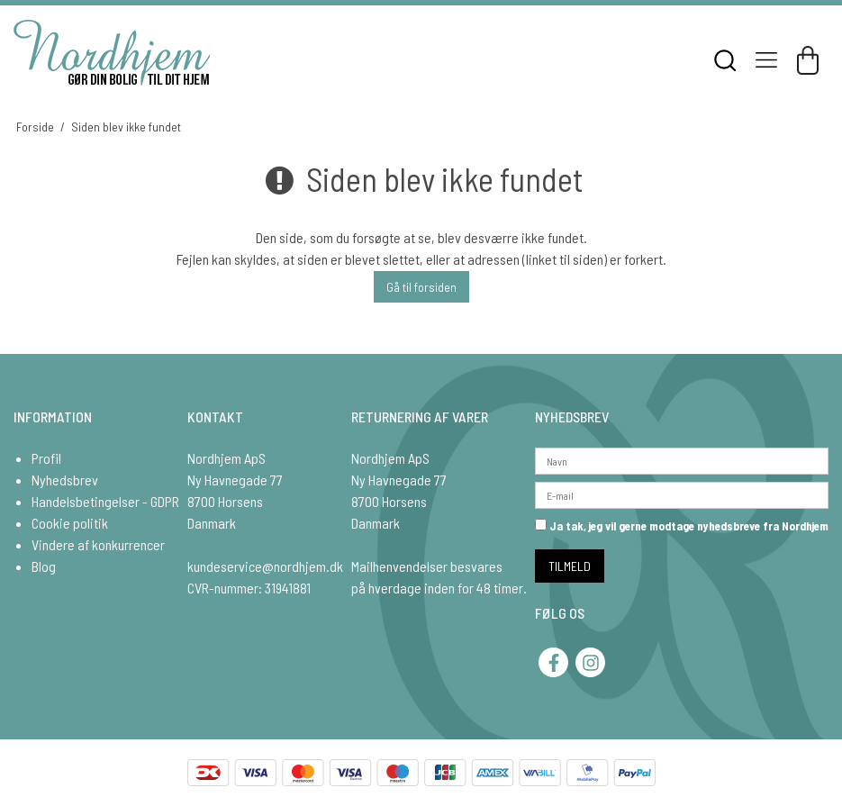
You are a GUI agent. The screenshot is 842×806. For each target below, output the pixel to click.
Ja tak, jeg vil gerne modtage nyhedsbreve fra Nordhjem (681, 526)
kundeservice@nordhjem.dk (265, 566)
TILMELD (569, 566)
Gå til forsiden (421, 286)
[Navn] (681, 458)
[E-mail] (681, 493)
